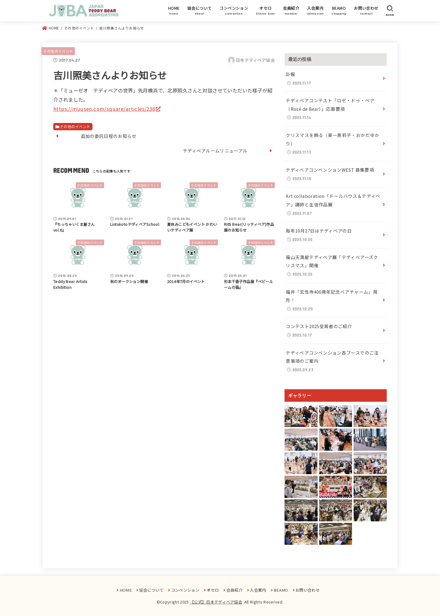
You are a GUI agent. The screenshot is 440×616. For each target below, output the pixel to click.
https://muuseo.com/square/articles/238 (104, 108)
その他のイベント (58, 51)
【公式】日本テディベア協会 (216, 602)
